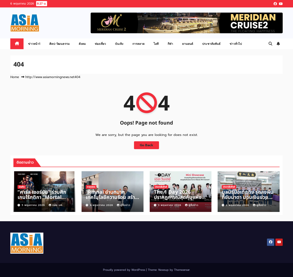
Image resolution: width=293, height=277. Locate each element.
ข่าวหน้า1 (34, 43)
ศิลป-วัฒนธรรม (59, 43)
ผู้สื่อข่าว (123, 205)
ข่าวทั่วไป (236, 43)
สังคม (82, 43)
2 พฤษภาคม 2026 (238, 205)
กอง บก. (56, 205)
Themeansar (182, 270)
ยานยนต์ (187, 43)
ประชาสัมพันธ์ (211, 43)
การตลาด (138, 43)
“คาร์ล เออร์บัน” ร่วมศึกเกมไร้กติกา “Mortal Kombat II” (42, 197)
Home (14, 77)
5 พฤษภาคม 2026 (34, 205)
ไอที (156, 43)
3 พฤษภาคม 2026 (170, 205)
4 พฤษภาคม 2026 (102, 205)
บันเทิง (119, 43)
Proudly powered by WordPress (124, 270)
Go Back (146, 145)
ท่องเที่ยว (100, 43)
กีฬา (170, 43)
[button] (270, 44)
